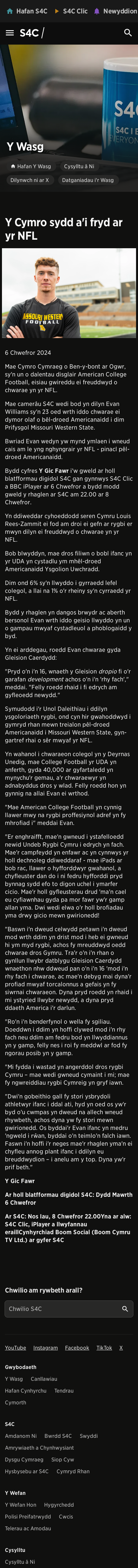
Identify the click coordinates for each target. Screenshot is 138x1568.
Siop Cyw (62, 1460)
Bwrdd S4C (58, 1436)
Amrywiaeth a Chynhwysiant (39, 1448)
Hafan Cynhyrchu (25, 1391)
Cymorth (15, 1402)
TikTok (104, 1348)
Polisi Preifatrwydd (28, 1517)
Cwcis (66, 1517)
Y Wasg (14, 1379)
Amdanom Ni (21, 1436)
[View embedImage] (69, 293)
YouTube (15, 1348)
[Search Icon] (128, 33)
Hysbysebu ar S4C (27, 1471)
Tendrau (64, 1391)
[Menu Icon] (10, 33)
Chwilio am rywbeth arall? (43, 1290)
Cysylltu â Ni (20, 1562)
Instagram (45, 1348)
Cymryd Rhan (73, 1471)
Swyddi (89, 1436)
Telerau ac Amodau (28, 1528)
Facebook (77, 1348)
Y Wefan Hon (20, 1505)
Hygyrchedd (59, 1505)
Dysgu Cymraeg (24, 1460)
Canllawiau (44, 1379)
